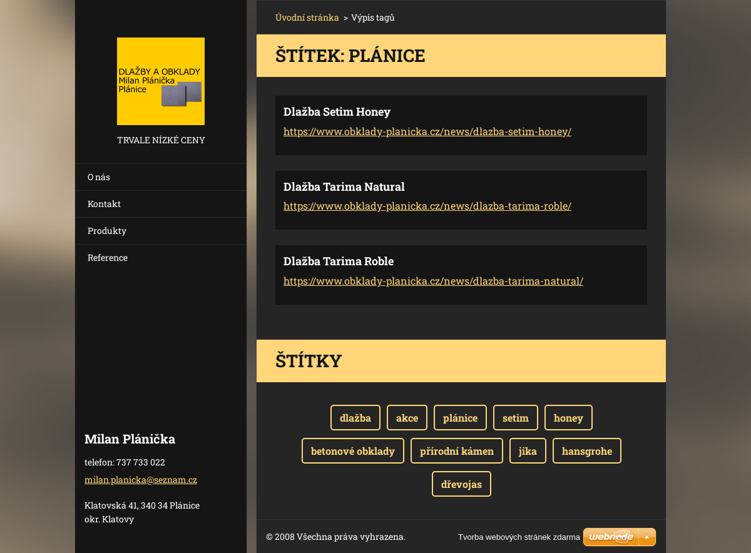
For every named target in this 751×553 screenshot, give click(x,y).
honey (568, 417)
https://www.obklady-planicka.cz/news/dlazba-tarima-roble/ (427, 205)
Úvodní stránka (307, 17)
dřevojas (461, 483)
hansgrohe (587, 450)
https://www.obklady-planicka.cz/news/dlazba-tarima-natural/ (433, 280)
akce (407, 417)
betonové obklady (353, 450)
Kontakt (104, 204)
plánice (460, 417)
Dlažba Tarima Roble (339, 260)
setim (516, 417)
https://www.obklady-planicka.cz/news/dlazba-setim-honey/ (427, 131)
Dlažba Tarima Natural (344, 186)
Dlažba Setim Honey (337, 111)
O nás (99, 177)
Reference (108, 257)
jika (528, 450)
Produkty (107, 230)
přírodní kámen (457, 450)
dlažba (355, 417)
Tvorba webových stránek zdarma (519, 537)
